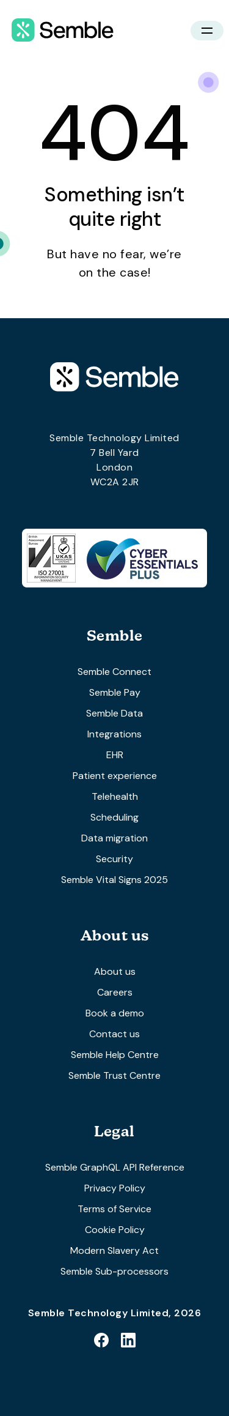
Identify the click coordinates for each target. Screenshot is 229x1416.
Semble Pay (114, 692)
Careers (115, 992)
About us (115, 971)
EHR (114, 754)
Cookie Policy (115, 1229)
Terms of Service (114, 1208)
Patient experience (115, 775)
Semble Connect (114, 671)
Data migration (114, 838)
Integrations (114, 734)
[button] (207, 30)
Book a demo (114, 1013)
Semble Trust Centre (114, 1075)
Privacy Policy (114, 1188)
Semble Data (114, 713)
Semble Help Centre (115, 1054)
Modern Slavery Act (114, 1250)
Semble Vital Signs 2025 (114, 879)
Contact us (114, 1033)
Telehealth (115, 796)
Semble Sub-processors (114, 1271)
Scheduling (114, 817)
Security (114, 858)
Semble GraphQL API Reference (114, 1167)
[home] (59, 30)
